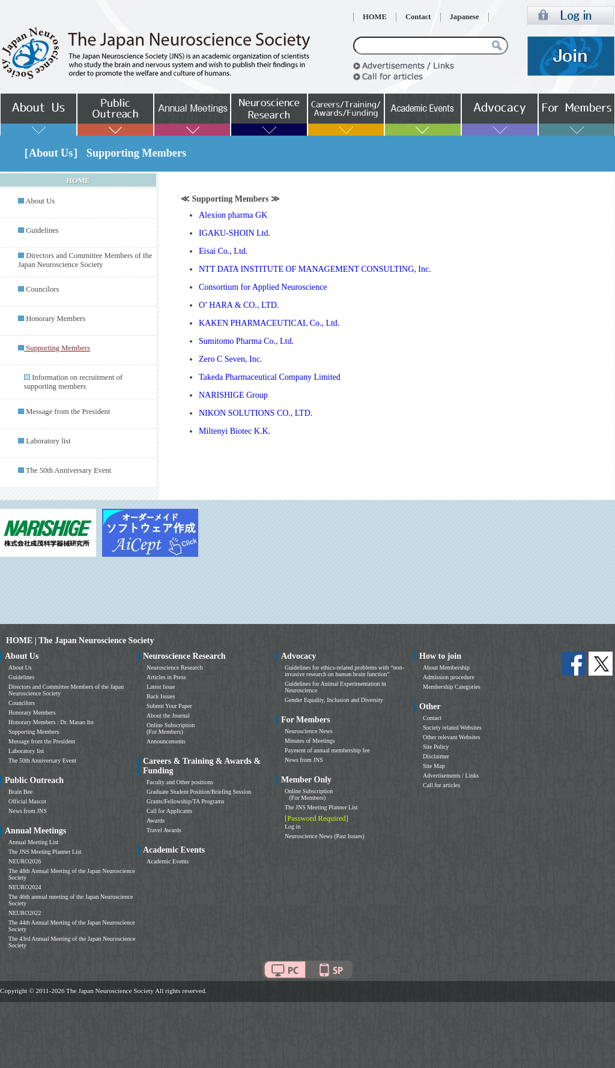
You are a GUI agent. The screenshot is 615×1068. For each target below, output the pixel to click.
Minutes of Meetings (310, 740)
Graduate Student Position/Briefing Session (199, 791)
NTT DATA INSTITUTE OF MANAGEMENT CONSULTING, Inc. (315, 269)
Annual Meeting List (33, 842)
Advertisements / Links (451, 775)
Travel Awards (164, 830)
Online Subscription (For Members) (171, 728)
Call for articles (441, 785)
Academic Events (168, 861)
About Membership (446, 667)
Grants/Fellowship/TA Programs (185, 801)
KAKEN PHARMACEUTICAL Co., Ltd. (269, 323)
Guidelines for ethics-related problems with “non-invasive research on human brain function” (344, 670)
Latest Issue (161, 686)
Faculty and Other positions (180, 782)
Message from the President (68, 411)
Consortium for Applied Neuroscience (263, 287)
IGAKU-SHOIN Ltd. (234, 233)
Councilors (42, 289)
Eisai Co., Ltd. (223, 251)
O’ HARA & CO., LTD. (239, 305)
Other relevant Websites (451, 737)
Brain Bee (20, 791)
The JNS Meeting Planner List (45, 851)
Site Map (433, 766)
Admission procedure (448, 677)
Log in (292, 826)
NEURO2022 (24, 913)
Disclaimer (436, 756)
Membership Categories (451, 686)
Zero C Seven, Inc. (230, 359)
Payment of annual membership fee (327, 750)
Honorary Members (55, 318)
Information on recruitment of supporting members (73, 382)
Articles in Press (166, 677)
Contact (418, 17)
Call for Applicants (169, 811)
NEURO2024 (24, 887)
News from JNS (27, 811)
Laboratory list (48, 441)
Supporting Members (33, 731)
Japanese (464, 17)
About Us (40, 201)
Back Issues (161, 696)
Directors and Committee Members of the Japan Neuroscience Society (85, 260)
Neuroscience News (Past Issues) (324, 836)
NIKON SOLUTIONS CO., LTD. (255, 413)
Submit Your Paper (169, 706)
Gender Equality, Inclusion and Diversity (334, 700)
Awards (156, 820)
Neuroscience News (309, 731)
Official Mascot (27, 801)
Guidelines (42, 230)
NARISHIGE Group (233, 395)
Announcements (166, 741)
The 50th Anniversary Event (68, 470)
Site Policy (436, 746)
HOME (375, 17)
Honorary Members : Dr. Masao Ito (51, 722)
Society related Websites (452, 727)
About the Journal (168, 715)
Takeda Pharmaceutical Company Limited (270, 377)
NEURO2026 (24, 861)
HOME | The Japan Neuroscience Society (80, 640)
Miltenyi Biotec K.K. (234, 431)
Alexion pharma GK (233, 215)
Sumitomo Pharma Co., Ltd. (246, 341)
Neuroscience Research (175, 667)
